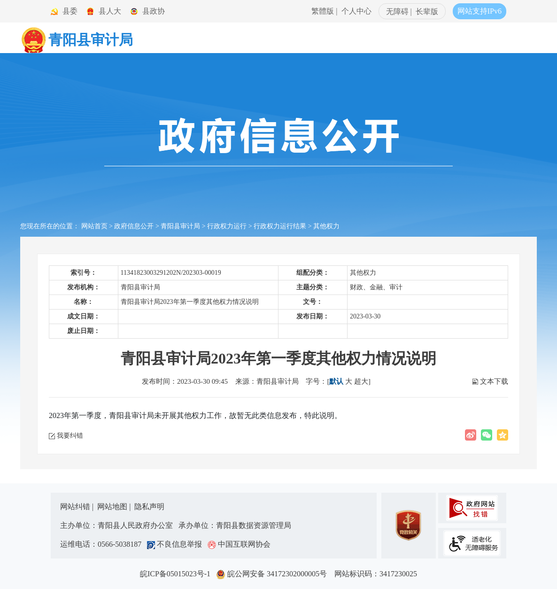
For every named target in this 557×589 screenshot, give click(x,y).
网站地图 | (114, 507)
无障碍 (397, 12)
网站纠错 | (77, 507)
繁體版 (322, 11)
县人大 (110, 11)
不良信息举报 (176, 544)
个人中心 (356, 11)
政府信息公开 (134, 226)
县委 (69, 11)
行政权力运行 (227, 226)
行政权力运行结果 (280, 226)
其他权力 (326, 226)
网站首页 (94, 226)
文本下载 (494, 381)
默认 (336, 381)
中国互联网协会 (239, 544)
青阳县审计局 (180, 226)
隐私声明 (149, 507)
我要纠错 (70, 435)
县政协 (153, 11)
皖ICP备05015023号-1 (177, 574)
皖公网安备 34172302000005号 (274, 574)
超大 (361, 381)
